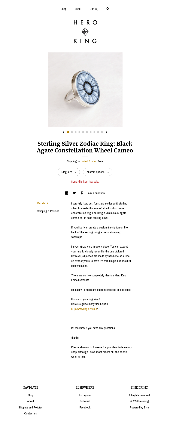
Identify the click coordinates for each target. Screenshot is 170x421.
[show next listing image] (106, 132)
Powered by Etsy (139, 407)
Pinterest (85, 401)
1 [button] (68, 132)
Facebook (85, 407)
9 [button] (98, 132)
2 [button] (72, 132)
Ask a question (96, 193)
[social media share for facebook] (67, 193)
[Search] (108, 9)
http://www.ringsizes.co (84, 309)
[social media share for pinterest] (82, 193)
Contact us (30, 413)
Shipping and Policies (30, 407)
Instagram (85, 395)
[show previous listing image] (64, 132)
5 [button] (83, 132)
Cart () (94, 9)
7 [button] (91, 132)
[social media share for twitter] (75, 193)
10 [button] (102, 132)
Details (42, 203)
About (78, 9)
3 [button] (76, 132)
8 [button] (94, 132)
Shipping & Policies (48, 211)
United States (88, 161)
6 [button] (87, 132)
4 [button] (79, 132)
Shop (63, 9)
